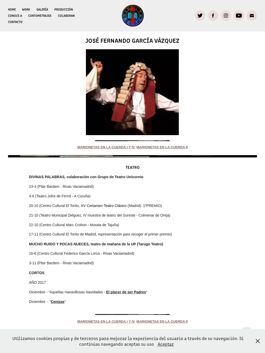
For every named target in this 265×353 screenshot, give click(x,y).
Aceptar (166, 344)
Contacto (15, 21)
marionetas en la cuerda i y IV (106, 147)
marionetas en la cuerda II (162, 147)
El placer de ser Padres (126, 292)
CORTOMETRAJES (39, 15)
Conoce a (15, 15)
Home (12, 9)
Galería (42, 9)
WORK (26, 9)
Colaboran (66, 15)
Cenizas (57, 302)
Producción (63, 9)
